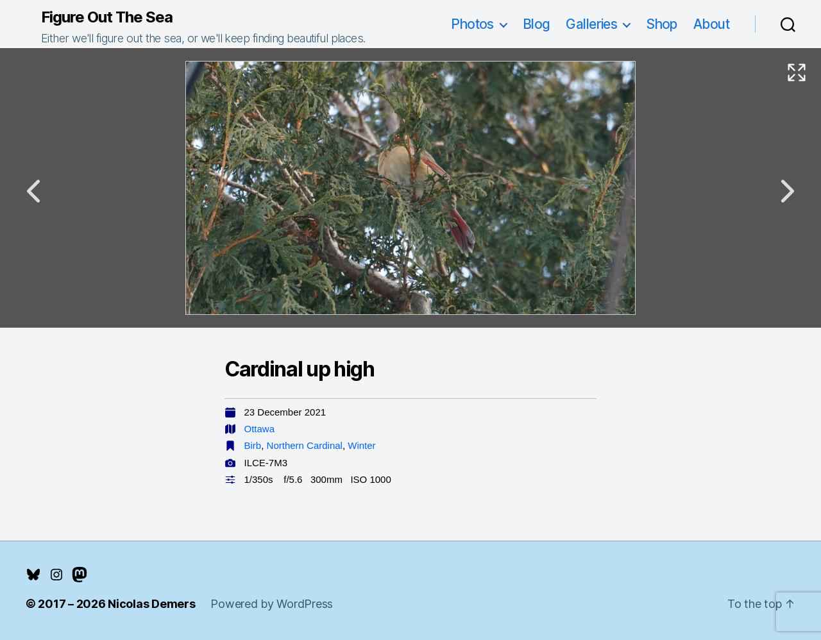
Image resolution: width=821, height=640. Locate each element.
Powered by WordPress (271, 604)
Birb (253, 445)
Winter (361, 445)
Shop (661, 24)
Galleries (591, 24)
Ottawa (259, 428)
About (711, 24)
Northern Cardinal (305, 445)
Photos (472, 24)
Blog (536, 24)
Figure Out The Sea (107, 17)
